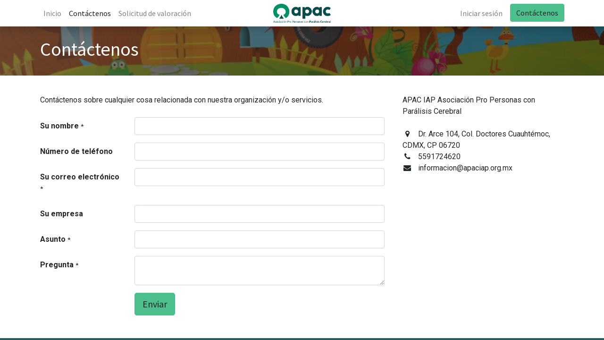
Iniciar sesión (481, 13)
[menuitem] (53, 13)
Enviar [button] (155, 304)
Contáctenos (537, 12)
